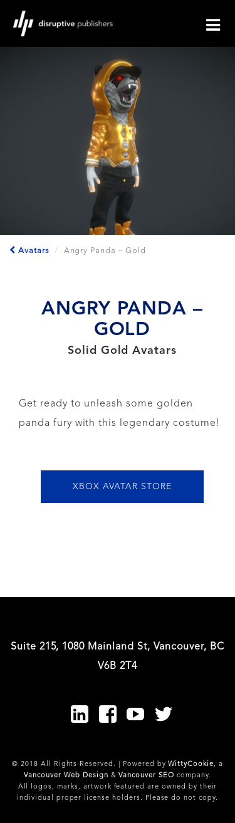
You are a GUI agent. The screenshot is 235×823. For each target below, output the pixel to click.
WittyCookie (191, 764)
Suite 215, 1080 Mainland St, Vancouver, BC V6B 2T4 (117, 656)
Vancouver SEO (146, 775)
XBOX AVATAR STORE (122, 486)
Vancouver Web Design (66, 775)
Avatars (29, 251)
